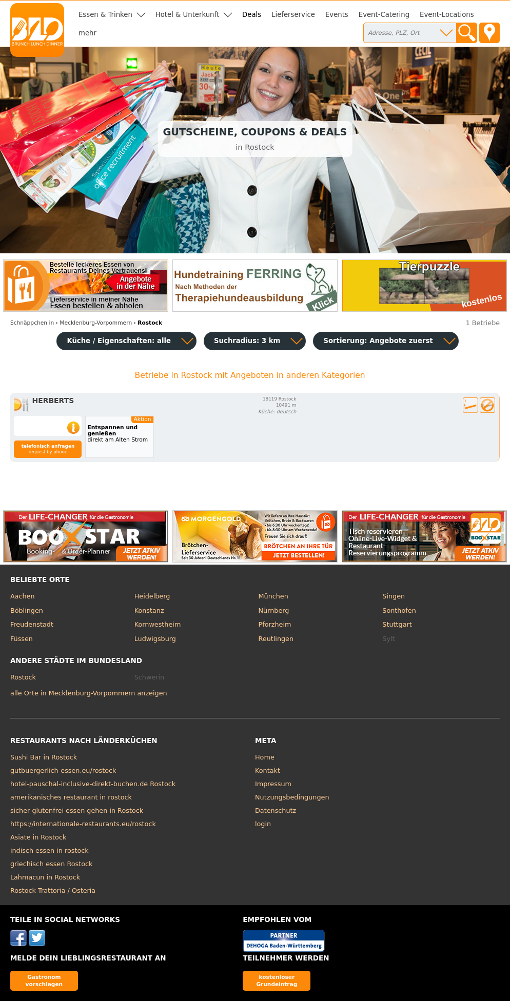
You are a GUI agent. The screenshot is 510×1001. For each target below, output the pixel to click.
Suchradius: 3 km (247, 341)
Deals (251, 14)
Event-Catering (384, 14)
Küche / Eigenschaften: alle (119, 341)
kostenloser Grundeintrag (276, 980)
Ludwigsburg (155, 639)
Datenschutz (275, 810)
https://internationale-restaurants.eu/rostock (83, 824)
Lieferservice (293, 14)
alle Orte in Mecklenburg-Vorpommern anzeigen (88, 693)
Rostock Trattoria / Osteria (52, 890)
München (273, 596)
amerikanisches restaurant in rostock (71, 797)
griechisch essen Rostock (51, 864)
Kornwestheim (157, 624)
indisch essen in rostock (49, 850)
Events (336, 14)
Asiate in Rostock (38, 837)
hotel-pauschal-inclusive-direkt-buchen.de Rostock (92, 784)
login (263, 824)
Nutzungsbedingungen (292, 797)
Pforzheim (275, 624)
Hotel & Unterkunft (187, 14)
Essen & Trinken (105, 14)
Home (264, 757)
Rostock (23, 677)
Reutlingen (276, 639)
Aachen (22, 596)
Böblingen (26, 610)
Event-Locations (447, 14)
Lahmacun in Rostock (45, 877)
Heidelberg (152, 596)
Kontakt (267, 770)
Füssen (21, 639)
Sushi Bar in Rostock (43, 757)
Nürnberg (274, 610)
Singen (393, 596)
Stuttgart (396, 624)
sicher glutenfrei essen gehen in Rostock (76, 810)
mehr (87, 33)
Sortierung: (378, 341)
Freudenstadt (31, 624)
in (32, 322)
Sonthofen (399, 610)
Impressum (273, 784)
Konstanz (149, 610)
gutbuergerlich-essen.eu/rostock (63, 770)
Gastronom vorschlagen (44, 980)
